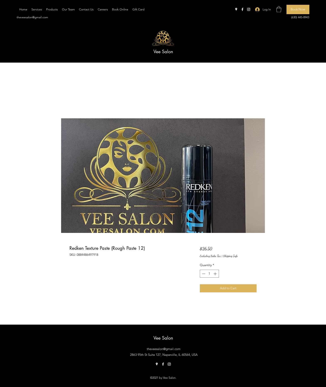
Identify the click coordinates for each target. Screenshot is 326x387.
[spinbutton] (209, 274)
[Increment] (215, 274)
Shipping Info (230, 256)
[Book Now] (297, 9)
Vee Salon (163, 51)
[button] (278, 9)
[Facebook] (242, 9)
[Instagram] (249, 9)
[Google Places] (236, 9)
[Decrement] (203, 274)
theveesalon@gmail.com (32, 17)
